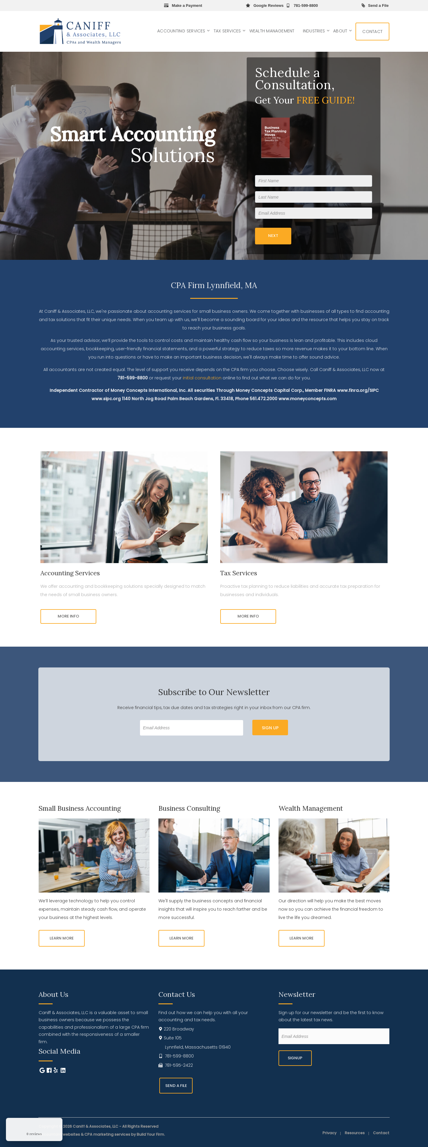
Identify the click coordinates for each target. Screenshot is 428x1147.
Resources (355, 1133)
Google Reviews (265, 5)
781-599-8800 (302, 5)
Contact (372, 31)
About (340, 31)
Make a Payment (183, 5)
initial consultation (202, 378)
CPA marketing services (107, 1134)
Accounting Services (181, 31)
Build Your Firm (150, 1134)
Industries (314, 31)
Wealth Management (272, 31)
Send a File (375, 5)
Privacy (329, 1133)
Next (273, 235)
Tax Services (227, 31)
